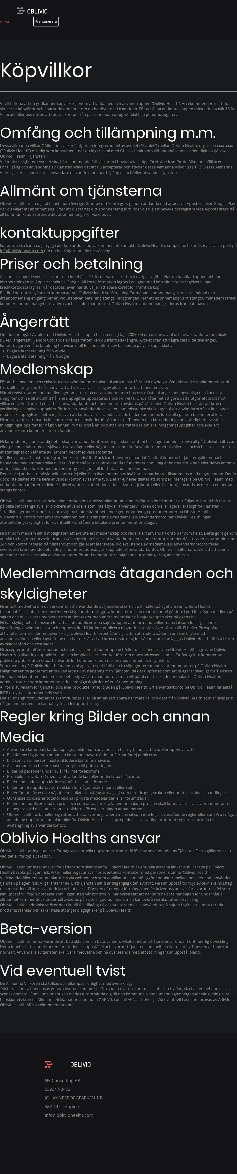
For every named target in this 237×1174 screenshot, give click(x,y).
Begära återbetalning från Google (38, 356)
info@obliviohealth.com (22, 250)
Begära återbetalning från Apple (36, 351)
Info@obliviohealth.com (69, 1115)
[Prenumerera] (46, 21)
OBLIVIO (37, 11)
